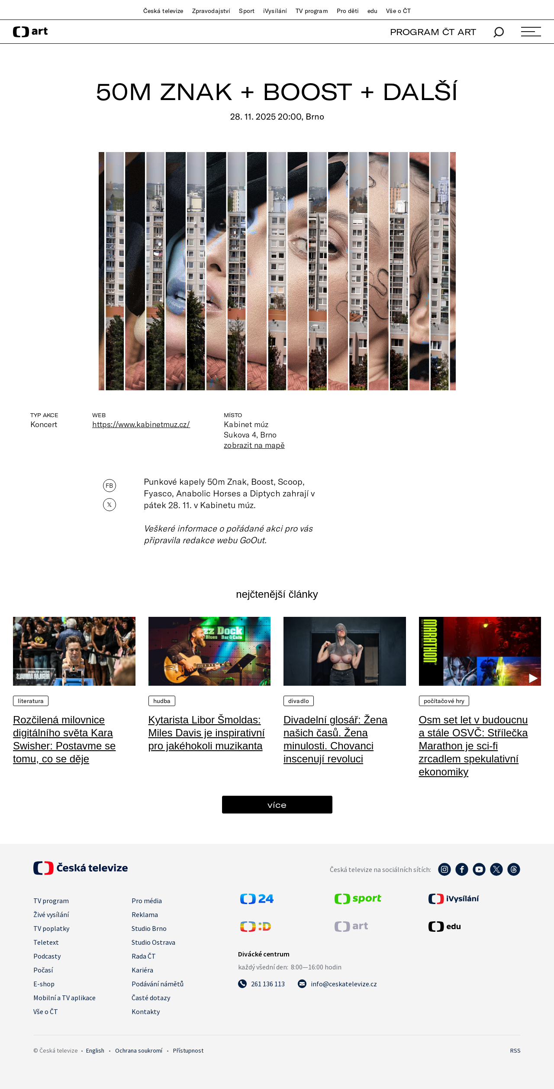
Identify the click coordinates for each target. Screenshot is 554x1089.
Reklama (145, 914)
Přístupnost (188, 1050)
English (95, 1050)
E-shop (44, 983)
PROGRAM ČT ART (433, 31)
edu (372, 11)
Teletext (46, 942)
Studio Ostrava (153, 942)
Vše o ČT (398, 11)
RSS (515, 1050)
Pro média (147, 900)
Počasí (43, 970)
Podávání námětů (158, 983)
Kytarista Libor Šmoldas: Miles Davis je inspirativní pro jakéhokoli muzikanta (206, 733)
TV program (312, 11)
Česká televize (163, 11)
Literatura (31, 701)
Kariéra (142, 970)
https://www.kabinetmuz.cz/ (141, 424)
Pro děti (348, 11)
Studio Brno (149, 928)
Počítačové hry (444, 701)
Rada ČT (144, 956)
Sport (246, 11)
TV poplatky (51, 928)
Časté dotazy (151, 997)
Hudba (162, 701)
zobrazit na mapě (254, 445)
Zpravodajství (211, 11)
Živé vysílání (51, 914)
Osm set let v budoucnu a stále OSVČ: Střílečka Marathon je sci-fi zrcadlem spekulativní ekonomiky (473, 746)
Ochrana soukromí (138, 1050)
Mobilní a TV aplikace (64, 997)
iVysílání (275, 11)
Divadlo (298, 701)
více (277, 804)
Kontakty (146, 1011)
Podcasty (47, 956)
